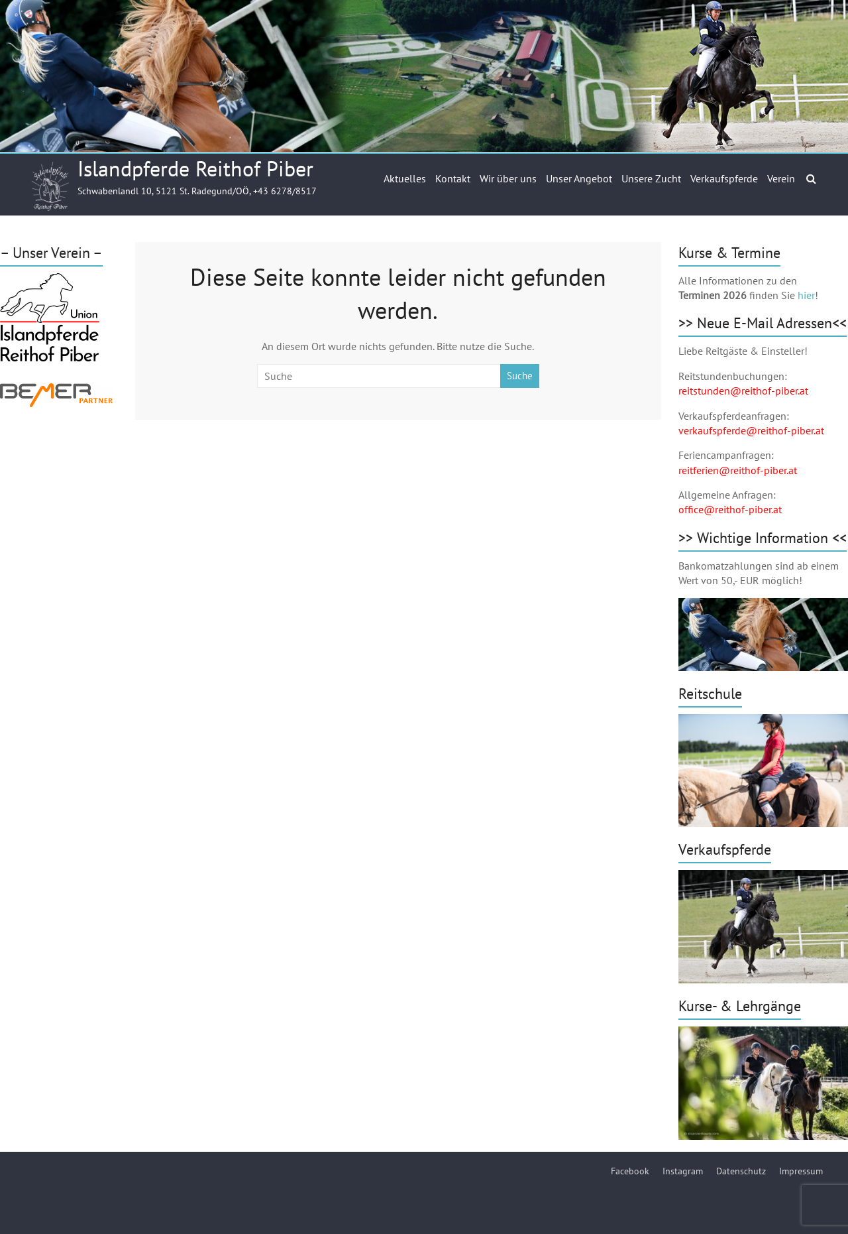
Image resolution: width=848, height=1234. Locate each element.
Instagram (682, 1171)
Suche (520, 375)
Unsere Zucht (651, 178)
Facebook (630, 1171)
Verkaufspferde (724, 178)
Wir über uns (508, 178)
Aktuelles (405, 178)
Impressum (801, 1171)
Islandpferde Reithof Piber (195, 168)
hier (806, 295)
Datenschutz (741, 1171)
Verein (781, 178)
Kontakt (452, 178)
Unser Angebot (579, 178)
